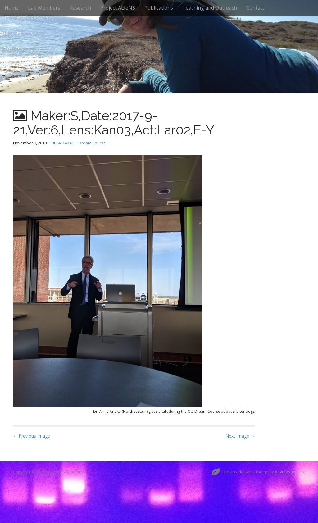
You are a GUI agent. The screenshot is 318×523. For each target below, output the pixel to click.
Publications (158, 7)
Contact (255, 7)
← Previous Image (31, 436)
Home (12, 7)
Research (80, 7)
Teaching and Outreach (209, 7)
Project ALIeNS (117, 7)
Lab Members (44, 7)
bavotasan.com (289, 472)
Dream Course (92, 143)
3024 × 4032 (62, 143)
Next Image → (240, 436)
